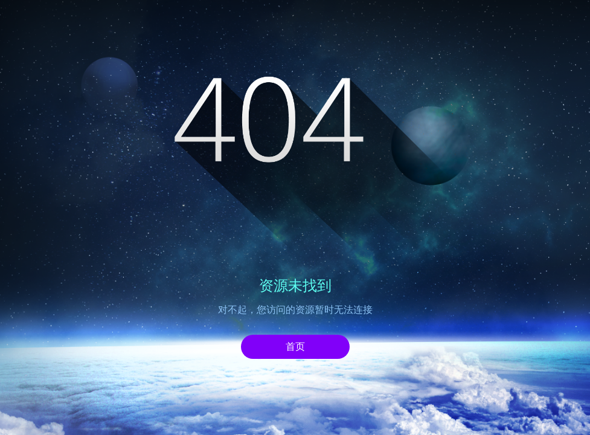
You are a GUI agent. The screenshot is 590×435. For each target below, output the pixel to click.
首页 (295, 346)
